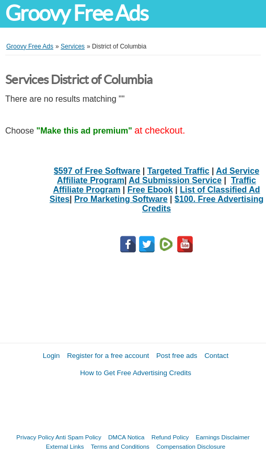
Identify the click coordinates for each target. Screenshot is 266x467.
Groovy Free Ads (76, 13)
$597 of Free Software (97, 170)
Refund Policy (170, 437)
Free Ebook (150, 189)
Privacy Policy (35, 437)
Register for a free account (108, 356)
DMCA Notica (126, 437)
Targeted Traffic (178, 170)
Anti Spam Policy (78, 437)
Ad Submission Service (175, 180)
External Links (65, 446)
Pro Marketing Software (121, 199)
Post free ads (177, 356)
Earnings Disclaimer (223, 437)
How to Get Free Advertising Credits (135, 373)
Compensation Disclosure (190, 446)
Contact (216, 356)
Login (51, 356)
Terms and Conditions (120, 446)
